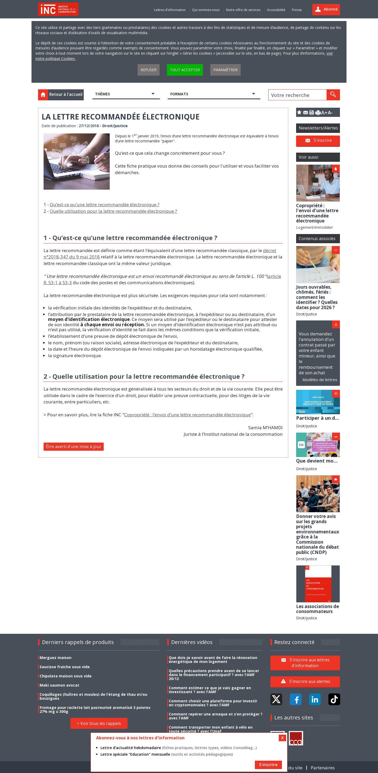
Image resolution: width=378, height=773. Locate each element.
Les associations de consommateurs (317, 609)
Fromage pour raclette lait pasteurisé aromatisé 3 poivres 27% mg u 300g (95, 709)
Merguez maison (55, 657)
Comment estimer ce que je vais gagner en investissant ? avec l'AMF (210, 689)
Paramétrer (225, 69)
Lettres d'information (170, 10)
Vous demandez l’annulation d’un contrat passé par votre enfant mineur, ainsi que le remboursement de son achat (317, 353)
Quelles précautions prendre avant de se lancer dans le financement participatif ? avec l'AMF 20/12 (214, 674)
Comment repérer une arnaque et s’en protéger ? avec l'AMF (215, 716)
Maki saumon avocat (59, 685)
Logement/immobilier (314, 227)
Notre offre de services (243, 10)
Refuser (148, 69)
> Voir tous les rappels (99, 723)
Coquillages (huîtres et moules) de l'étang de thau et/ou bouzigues (93, 696)
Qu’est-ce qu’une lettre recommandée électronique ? (105, 204)
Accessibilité (276, 10)
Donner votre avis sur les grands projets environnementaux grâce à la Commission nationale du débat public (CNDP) (317, 534)
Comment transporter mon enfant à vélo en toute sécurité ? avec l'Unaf (211, 729)
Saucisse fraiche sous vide (65, 666)
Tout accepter (185, 69)
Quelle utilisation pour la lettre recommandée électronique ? (113, 211)
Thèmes (102, 93)
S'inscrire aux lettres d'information (310, 662)
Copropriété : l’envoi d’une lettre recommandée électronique (187, 415)
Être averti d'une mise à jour (73, 446)
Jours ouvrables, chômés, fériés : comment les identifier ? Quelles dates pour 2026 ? (317, 297)
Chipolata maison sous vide (66, 675)
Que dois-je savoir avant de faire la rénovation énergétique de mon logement (213, 659)
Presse (297, 10)
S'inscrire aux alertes (309, 681)
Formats (179, 93)
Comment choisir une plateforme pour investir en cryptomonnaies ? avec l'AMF (213, 702)
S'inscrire (323, 140)
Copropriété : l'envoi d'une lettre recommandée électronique (317, 213)
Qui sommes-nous (205, 10)
